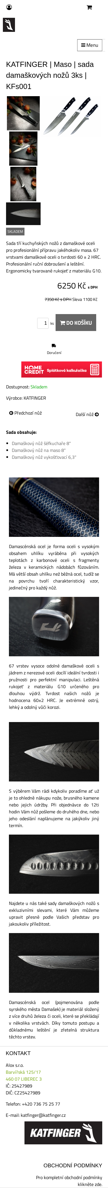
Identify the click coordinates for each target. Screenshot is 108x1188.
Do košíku (76, 322)
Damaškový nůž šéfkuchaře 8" (41, 443)
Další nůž (87, 414)
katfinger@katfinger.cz (43, 1115)
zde (98, 1184)
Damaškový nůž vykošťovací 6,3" (44, 457)
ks (46, 323)
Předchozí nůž (25, 412)
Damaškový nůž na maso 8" (39, 450)
